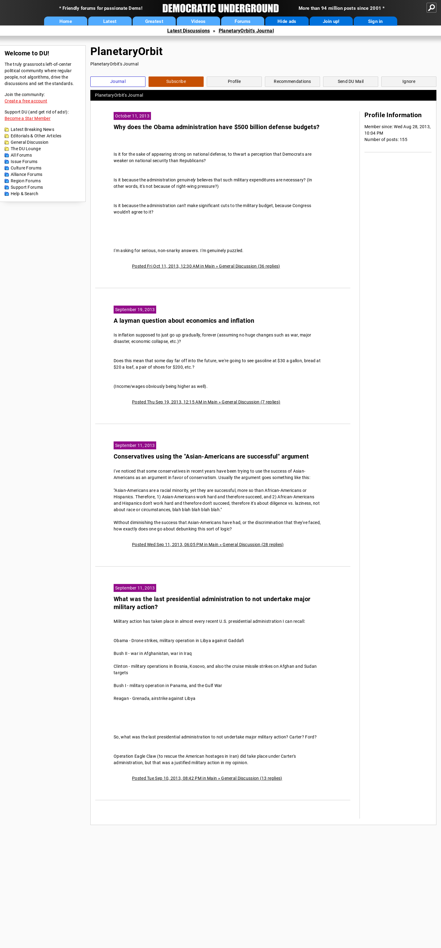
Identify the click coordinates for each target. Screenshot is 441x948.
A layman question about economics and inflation (184, 320)
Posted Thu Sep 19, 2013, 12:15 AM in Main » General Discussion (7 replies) (206, 402)
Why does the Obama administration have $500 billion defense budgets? (217, 127)
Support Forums (27, 187)
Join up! (331, 21)
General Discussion (29, 142)
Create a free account (26, 101)
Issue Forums (24, 161)
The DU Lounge (26, 148)
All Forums (21, 155)
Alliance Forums (27, 174)
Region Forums (26, 180)
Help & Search (24, 193)
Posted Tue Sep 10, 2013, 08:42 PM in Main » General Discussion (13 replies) (207, 778)
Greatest (154, 21)
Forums (243, 21)
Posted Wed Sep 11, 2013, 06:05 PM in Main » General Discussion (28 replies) (208, 544)
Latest (110, 21)
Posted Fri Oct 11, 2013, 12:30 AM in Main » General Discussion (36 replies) (206, 266)
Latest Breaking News (32, 129)
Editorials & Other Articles (36, 135)
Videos (198, 21)
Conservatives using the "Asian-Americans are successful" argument (211, 456)
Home (65, 21)
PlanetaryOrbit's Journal (246, 31)
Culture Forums (26, 167)
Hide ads (286, 21)
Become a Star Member (28, 118)
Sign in (375, 21)
